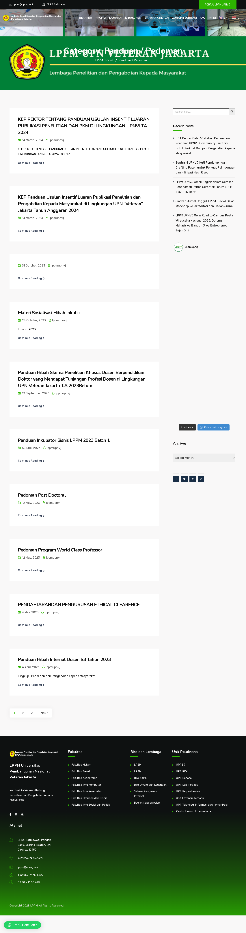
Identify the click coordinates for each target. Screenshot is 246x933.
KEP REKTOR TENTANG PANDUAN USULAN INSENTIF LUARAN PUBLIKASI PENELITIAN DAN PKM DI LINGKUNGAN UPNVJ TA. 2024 (82, 126)
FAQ (202, 17)
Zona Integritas (184, 17)
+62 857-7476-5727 (31, 858)
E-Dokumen (133, 17)
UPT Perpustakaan (188, 791)
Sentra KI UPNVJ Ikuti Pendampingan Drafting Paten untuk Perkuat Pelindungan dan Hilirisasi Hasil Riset (204, 167)
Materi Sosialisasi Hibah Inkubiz (50, 312)
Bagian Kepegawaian (147, 802)
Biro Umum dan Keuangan (150, 784)
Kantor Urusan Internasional (193, 811)
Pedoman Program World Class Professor (61, 550)
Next (44, 713)
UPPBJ (180, 764)
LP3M (137, 771)
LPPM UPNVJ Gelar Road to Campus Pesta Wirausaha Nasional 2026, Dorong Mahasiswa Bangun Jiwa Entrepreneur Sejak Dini (205, 220)
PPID (212, 17)
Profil (100, 17)
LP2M (137, 764)
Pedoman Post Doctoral (42, 495)
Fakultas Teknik (81, 771)
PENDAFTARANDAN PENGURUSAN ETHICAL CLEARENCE (80, 604)
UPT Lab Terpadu (187, 784)
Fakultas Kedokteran (84, 778)
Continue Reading (30, 163)
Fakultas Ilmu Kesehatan (86, 791)
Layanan (115, 17)
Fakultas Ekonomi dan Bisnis (89, 798)
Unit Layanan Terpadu (190, 798)
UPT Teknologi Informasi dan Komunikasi (202, 804)
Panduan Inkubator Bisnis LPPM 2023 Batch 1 (65, 440)
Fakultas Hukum (81, 764)
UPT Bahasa (184, 778)
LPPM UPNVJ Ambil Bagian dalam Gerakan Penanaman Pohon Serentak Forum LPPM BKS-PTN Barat (203, 187)
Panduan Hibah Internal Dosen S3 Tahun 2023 (66, 659)
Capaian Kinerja (156, 17)
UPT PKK (181, 771)
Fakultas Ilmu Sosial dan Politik (90, 804)
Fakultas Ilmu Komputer (86, 784)
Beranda (85, 17)
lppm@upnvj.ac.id (24, 4)
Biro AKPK (140, 778)
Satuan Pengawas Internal (145, 794)
